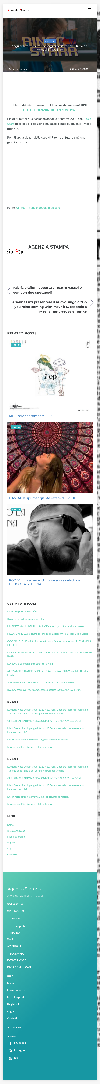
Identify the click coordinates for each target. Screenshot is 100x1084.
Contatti (12, 854)
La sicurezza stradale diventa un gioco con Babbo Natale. (38, 739)
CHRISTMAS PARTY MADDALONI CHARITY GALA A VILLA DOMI (44, 720)
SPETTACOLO (15, 911)
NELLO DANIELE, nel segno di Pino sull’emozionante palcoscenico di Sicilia (47, 633)
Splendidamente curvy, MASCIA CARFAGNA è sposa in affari (40, 682)
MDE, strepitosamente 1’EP (30, 416)
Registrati (12, 842)
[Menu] (89, 8)
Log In (10, 848)
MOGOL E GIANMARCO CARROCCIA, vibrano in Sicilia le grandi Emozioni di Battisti (49, 654)
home (10, 824)
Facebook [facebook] (16, 1042)
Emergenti (18, 926)
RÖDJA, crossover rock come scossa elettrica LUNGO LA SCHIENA (44, 582)
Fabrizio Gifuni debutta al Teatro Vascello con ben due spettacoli (47, 290)
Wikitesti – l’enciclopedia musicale (37, 207)
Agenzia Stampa (18, 69)
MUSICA (50, 41)
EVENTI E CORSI (17, 960)
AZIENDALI (14, 946)
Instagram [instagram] (16, 1050)
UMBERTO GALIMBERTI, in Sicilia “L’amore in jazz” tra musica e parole (45, 626)
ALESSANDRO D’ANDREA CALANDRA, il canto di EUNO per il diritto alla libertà (47, 673)
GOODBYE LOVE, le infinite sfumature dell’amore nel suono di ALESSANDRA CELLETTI (49, 643)
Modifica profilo (16, 836)
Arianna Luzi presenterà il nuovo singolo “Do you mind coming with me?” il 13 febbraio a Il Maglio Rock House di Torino (49, 307)
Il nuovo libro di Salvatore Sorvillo (25, 618)
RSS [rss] (13, 1058)
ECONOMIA (17, 953)
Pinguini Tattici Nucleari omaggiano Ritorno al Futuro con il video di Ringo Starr (50, 47)
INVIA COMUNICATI (19, 967)
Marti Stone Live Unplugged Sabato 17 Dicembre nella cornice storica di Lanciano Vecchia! (46, 730)
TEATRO (15, 932)
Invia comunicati (16, 830)
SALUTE (12, 939)
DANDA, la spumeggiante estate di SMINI (42, 498)
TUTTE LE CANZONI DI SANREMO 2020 (50, 110)
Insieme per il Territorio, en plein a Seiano (29, 746)
